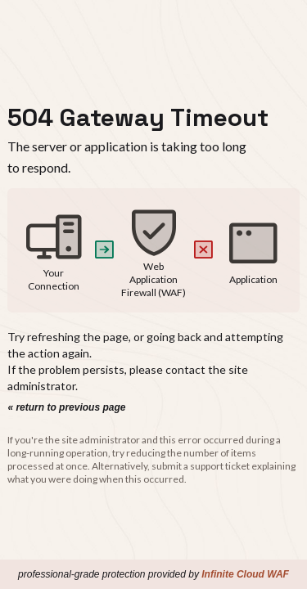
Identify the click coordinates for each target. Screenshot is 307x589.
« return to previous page (66, 407)
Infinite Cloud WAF (245, 574)
